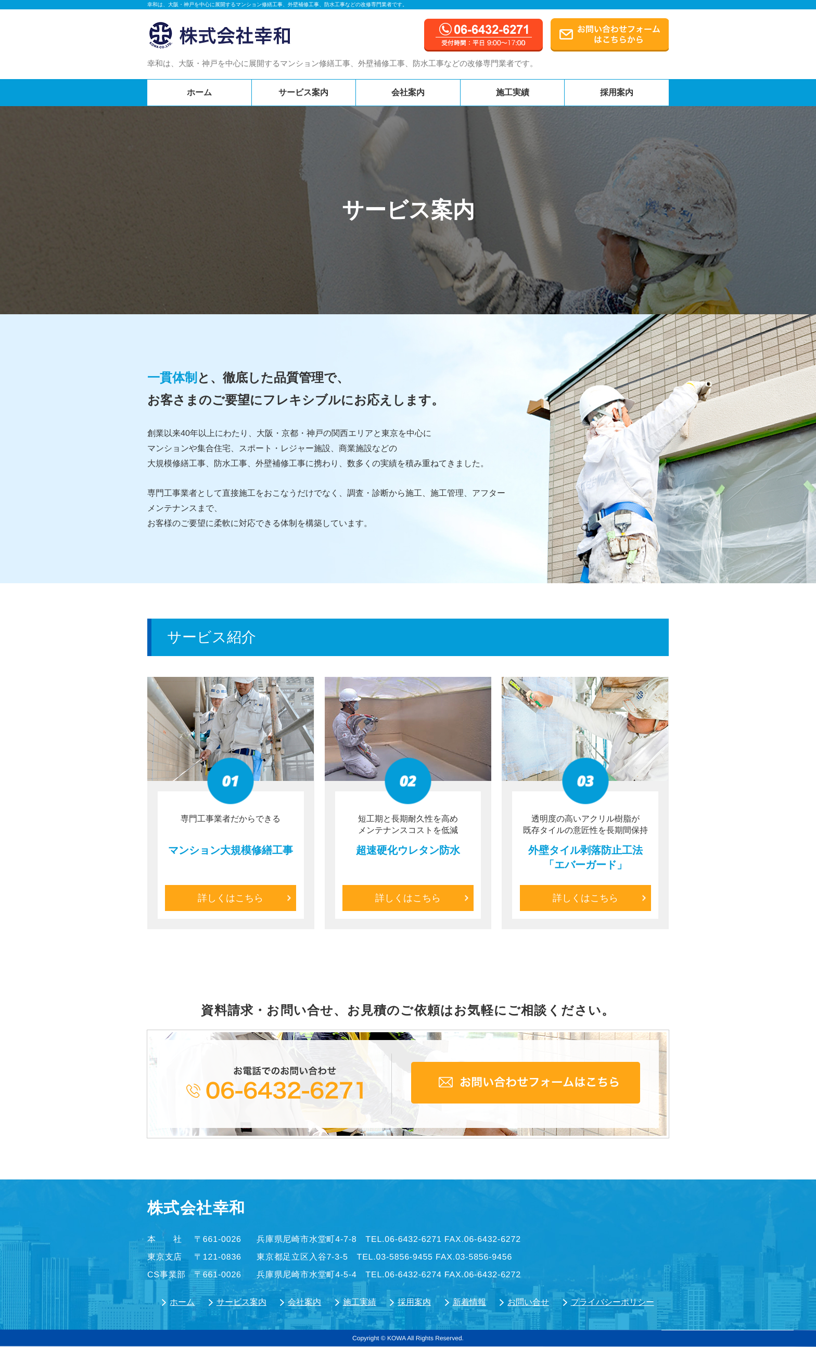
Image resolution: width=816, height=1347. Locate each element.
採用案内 (616, 92)
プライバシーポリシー (612, 1302)
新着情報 (469, 1302)
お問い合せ (528, 1302)
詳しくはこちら (244, 898)
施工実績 (512, 92)
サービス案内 (303, 92)
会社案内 (408, 92)
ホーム (199, 92)
